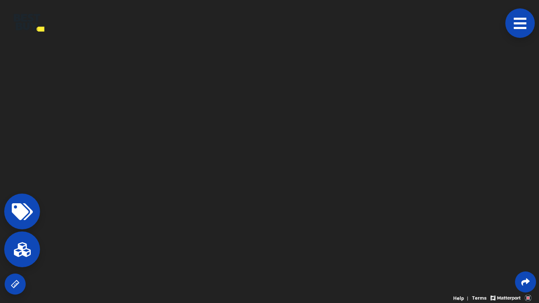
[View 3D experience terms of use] (480, 297)
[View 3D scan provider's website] (528, 297)
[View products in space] (520, 23)
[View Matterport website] (505, 297)
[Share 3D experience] (525, 281)
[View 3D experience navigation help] (462, 297)
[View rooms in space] (22, 249)
